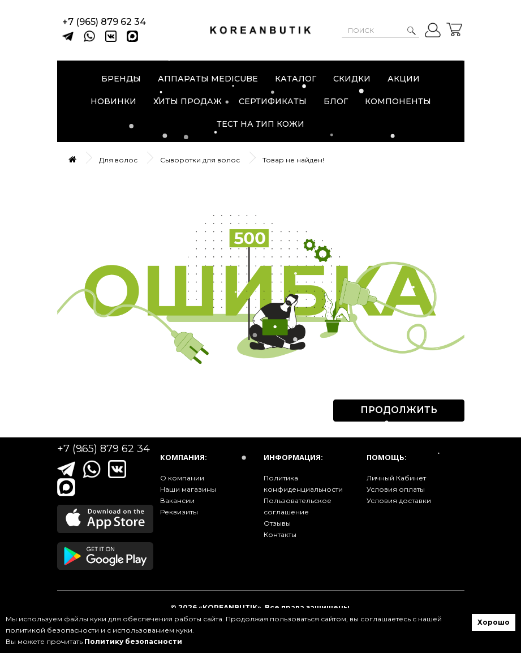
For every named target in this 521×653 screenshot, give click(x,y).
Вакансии (177, 500)
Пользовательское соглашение (297, 506)
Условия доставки (399, 500)
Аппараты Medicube (208, 79)
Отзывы (277, 523)
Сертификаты (273, 101)
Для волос (118, 160)
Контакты (280, 534)
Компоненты (398, 101)
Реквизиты (179, 512)
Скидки (352, 79)
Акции (403, 79)
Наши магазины (188, 489)
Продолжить (398, 410)
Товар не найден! (293, 160)
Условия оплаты (396, 489)
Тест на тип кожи (260, 124)
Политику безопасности (133, 641)
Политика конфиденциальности (303, 483)
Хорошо (493, 622)
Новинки (113, 101)
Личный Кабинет (396, 478)
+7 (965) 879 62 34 (104, 21)
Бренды (121, 79)
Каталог (295, 79)
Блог (336, 101)
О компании (182, 478)
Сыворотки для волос (200, 160)
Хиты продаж (187, 101)
